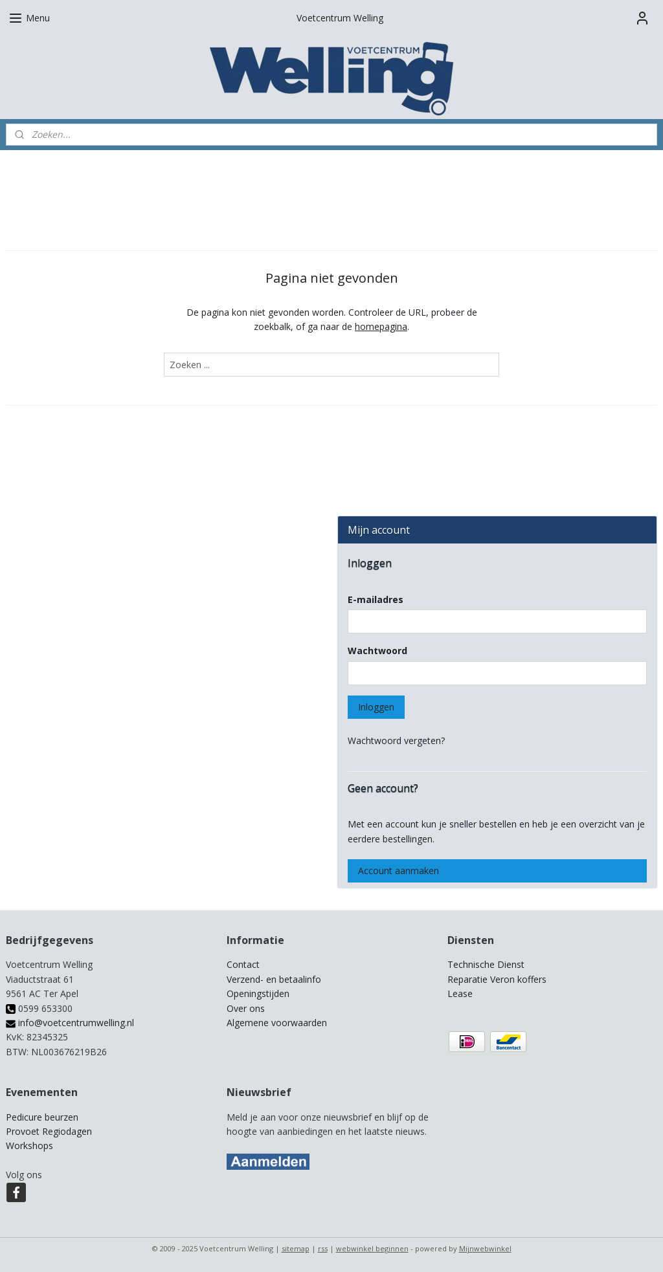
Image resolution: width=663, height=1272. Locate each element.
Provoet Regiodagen (49, 1131)
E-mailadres (375, 599)
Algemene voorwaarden (277, 1022)
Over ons (246, 1008)
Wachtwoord (377, 650)
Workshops (29, 1145)
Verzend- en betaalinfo (274, 979)
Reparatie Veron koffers (496, 979)
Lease (460, 993)
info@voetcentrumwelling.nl (70, 1022)
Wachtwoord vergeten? (396, 740)
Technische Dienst (485, 964)
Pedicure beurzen (42, 1117)
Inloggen (376, 707)
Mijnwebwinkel (485, 1248)
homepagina (381, 326)
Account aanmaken (398, 870)
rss (323, 1248)
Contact (243, 964)
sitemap (295, 1248)
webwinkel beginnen (372, 1248)
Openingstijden (258, 993)
